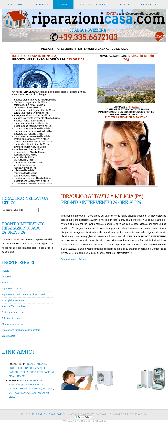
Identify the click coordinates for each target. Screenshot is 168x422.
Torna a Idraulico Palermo (74, 259)
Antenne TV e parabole (14, 306)
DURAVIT (27, 384)
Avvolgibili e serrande (13, 300)
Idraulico (6, 276)
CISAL (12, 376)
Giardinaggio (8, 336)
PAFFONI (49, 372)
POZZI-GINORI (28, 380)
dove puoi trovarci (94, 4)
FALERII (18, 392)
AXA (25, 392)
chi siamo (40, 4)
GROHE (13, 368)
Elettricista (7, 282)
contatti (148, 4)
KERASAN (43, 392)
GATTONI (14, 372)
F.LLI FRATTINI (26, 368)
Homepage (15, 4)
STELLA (24, 372)
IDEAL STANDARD (36, 364)
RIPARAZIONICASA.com (47, 414)
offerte (125, 4)
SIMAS (33, 392)
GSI (10, 392)
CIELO (12, 396)
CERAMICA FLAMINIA (29, 388)
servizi (63, 4)
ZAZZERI (40, 368)
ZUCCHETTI (36, 372)
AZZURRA (47, 388)
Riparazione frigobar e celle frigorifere (21, 330)
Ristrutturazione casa (13, 312)
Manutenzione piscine (13, 324)
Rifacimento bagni (11, 318)
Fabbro (5, 270)
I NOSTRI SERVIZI (18, 262)
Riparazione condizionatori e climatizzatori (23, 294)
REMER (20, 376)
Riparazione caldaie (12, 288)
